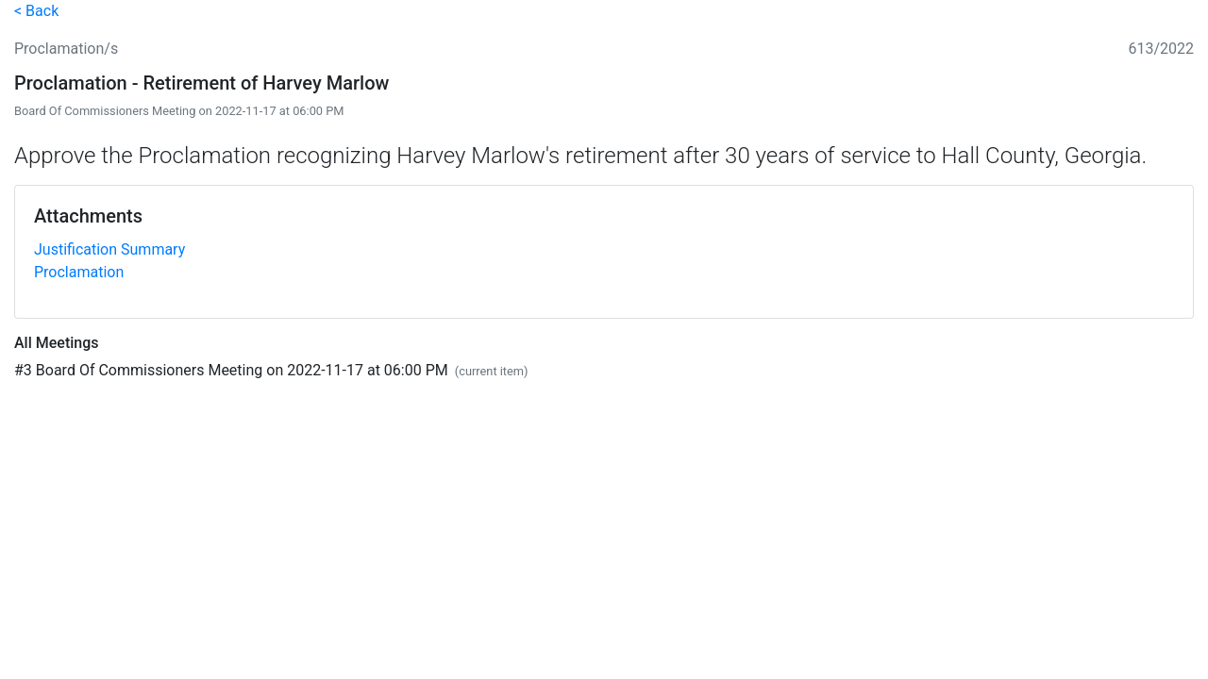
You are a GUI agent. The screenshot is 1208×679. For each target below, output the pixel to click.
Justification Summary (109, 249)
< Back (36, 11)
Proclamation (79, 272)
